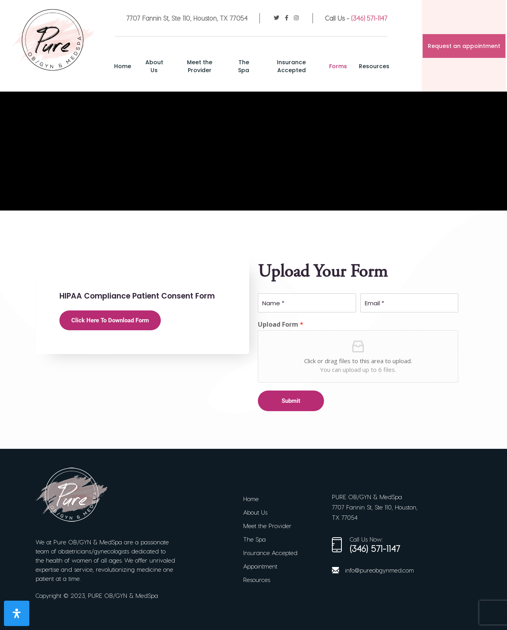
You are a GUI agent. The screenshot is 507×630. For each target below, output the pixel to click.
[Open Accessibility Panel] (16, 613)
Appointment (260, 566)
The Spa (248, 66)
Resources (375, 66)
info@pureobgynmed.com (379, 570)
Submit (291, 400)
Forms (340, 66)
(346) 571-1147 (370, 18)
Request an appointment (465, 46)
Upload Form (280, 324)
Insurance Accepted (294, 66)
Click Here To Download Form (110, 320)
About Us (163, 66)
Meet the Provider (206, 66)
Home (132, 66)
